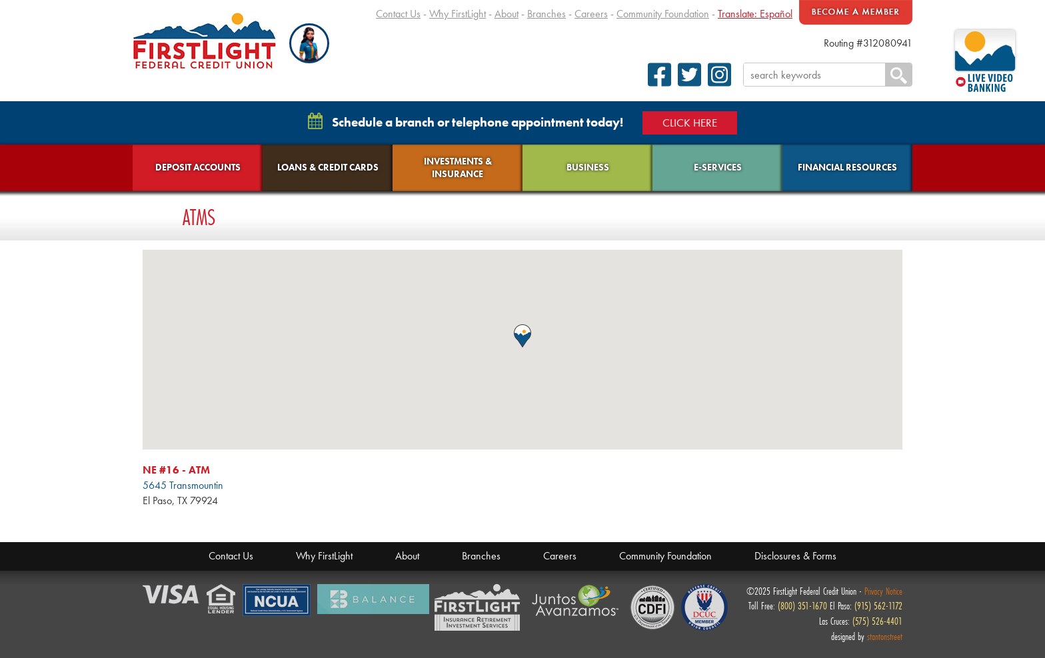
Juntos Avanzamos (578, 600)
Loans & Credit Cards (328, 167)
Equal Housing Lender (222, 599)
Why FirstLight (457, 14)
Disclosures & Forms (795, 556)
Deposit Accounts (198, 167)
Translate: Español (755, 14)
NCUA (277, 600)
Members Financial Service (480, 608)
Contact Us (398, 14)
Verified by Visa (172, 595)
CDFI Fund (652, 607)
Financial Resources (847, 167)
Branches (546, 14)
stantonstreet (884, 636)
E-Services (718, 167)
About (507, 14)
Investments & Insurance (458, 167)
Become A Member (855, 12)
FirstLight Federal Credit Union (205, 41)
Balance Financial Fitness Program (373, 599)
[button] (309, 43)
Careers (591, 14)
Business (587, 167)
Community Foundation (662, 14)
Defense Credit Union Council (704, 607)
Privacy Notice (883, 591)
